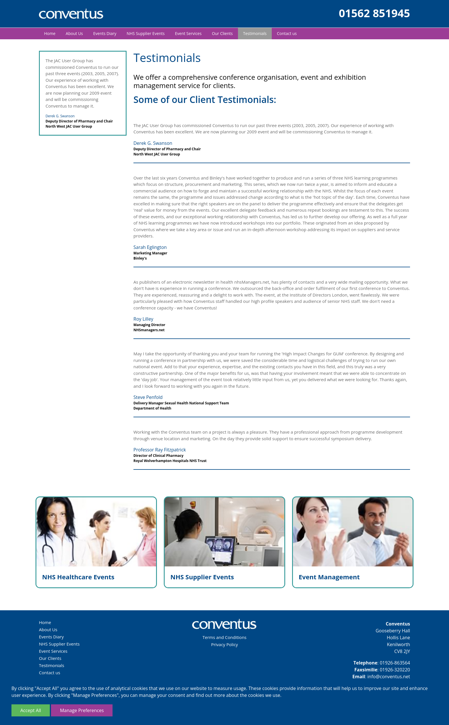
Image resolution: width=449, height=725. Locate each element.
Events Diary (105, 33)
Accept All (30, 710)
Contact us (287, 33)
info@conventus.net (388, 676)
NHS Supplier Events (146, 33)
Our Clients (222, 33)
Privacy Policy (224, 644)
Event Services (188, 33)
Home (50, 33)
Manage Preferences (82, 710)
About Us (74, 33)
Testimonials (255, 33)
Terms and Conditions (224, 637)
